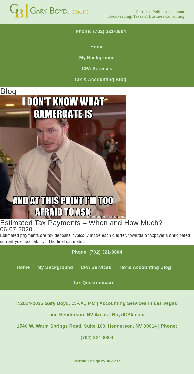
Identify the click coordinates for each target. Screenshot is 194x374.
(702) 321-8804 (109, 31)
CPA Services (97, 68)
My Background (97, 57)
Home (97, 46)
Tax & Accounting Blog (100, 79)
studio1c (113, 361)
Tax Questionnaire (93, 282)
